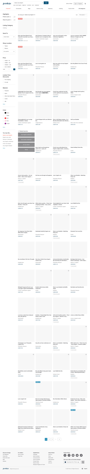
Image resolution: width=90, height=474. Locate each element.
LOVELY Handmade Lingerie (42, 38)
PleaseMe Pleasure (40, 66)
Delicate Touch (56, 122)
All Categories (6, 454)
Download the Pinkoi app (72, 462)
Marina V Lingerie (22, 178)
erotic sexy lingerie (7, 143)
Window (4, 461)
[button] (14, 69)
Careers (50, 461)
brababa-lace (73, 66)
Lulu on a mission (74, 38)
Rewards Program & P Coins (39, 464)
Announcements (36, 457)
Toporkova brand (39, 402)
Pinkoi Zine (5, 456)
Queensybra (55, 38)
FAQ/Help (35, 454)
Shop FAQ (20, 456)
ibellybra (72, 178)
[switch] (9, 16)
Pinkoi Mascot (51, 459)
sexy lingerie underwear (8, 141)
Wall (4, 459)
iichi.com (50, 462)
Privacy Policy (36, 461)
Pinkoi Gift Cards (6, 457)
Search (46, 3)
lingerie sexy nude (7, 137)
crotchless (29, 5)
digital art (24, 5)
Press (49, 456)
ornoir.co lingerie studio (76, 94)
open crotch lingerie (17, 5)
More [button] (4, 104)
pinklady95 (20, 38)
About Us (50, 454)
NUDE (72, 150)
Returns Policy (36, 462)
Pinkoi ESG (50, 457)
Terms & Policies (36, 459)
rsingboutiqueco (39, 122)
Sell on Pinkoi (69, 3)
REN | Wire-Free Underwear (77, 122)
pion (33, 5)
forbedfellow (55, 94)
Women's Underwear (7, 139)
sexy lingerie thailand (7, 145)
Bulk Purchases (36, 456)
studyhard (37, 5)
